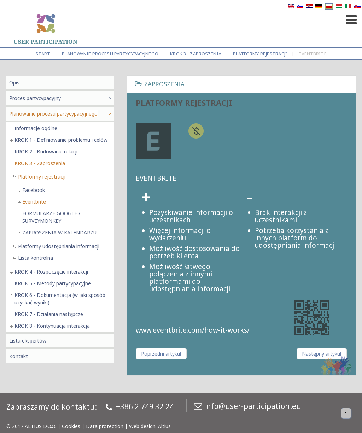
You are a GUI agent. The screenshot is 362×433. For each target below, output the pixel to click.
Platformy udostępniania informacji (58, 246)
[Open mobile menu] (350, 18)
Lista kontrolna (35, 257)
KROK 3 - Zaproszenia (195, 54)
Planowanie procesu (110, 54)
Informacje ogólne (35, 128)
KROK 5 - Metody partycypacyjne (52, 283)
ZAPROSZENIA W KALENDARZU (59, 232)
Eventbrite (34, 201)
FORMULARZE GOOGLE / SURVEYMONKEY (51, 217)
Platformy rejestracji (260, 54)
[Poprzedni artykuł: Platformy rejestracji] (161, 353)
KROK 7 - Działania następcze (48, 314)
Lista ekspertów (27, 340)
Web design (142, 426)
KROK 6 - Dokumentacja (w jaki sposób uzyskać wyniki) (59, 299)
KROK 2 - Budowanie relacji (45, 151)
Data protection (104, 426)
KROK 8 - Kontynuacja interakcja (52, 325)
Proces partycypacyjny (35, 98)
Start (42, 54)
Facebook (33, 190)
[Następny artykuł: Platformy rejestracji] (322, 353)
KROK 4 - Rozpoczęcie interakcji (51, 271)
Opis (14, 82)
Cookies (71, 426)
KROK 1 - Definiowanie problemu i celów (60, 139)
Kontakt (18, 356)
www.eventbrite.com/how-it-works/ (193, 330)
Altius (164, 426)
